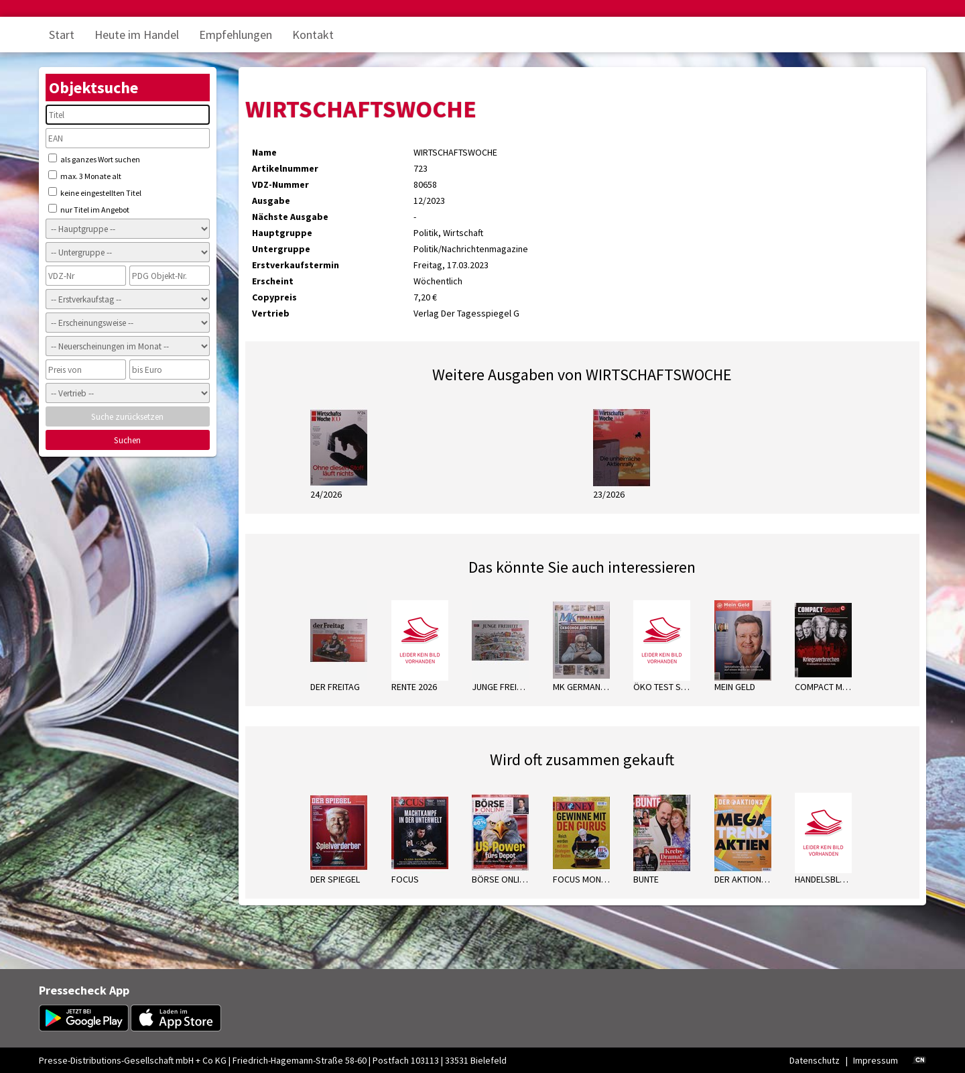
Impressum (875, 1060)
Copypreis (274, 297)
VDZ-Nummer (280, 184)
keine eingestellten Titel (94, 192)
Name (264, 152)
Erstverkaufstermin (295, 265)
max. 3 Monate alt (84, 175)
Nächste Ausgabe (290, 217)
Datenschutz (814, 1060)
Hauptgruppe (282, 233)
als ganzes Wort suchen (94, 159)
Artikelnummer (285, 168)
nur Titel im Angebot (88, 209)
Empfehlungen (235, 34)
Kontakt (313, 34)
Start (61, 34)
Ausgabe (271, 200)
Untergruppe (281, 249)
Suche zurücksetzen (127, 416)
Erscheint (273, 281)
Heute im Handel (136, 34)
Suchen (127, 440)
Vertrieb (271, 313)
